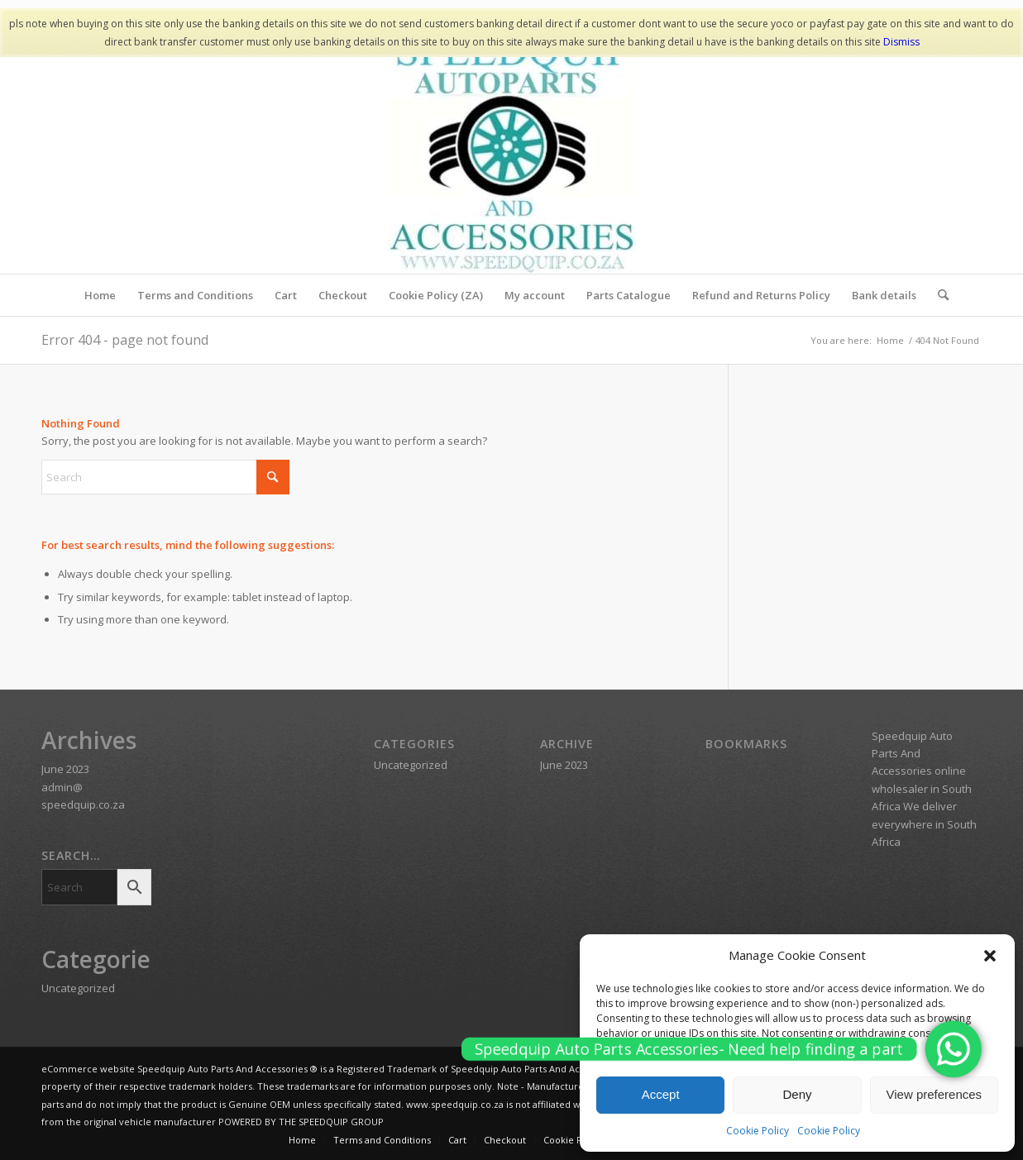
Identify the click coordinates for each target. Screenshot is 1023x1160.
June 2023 (65, 768)
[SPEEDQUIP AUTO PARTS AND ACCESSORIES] (512, 150)
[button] (990, 956)
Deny (796, 1094)
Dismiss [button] (901, 42)
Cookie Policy (757, 1131)
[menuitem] (100, 295)
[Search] (938, 295)
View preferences (934, 1094)
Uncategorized (78, 988)
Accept (661, 1094)
